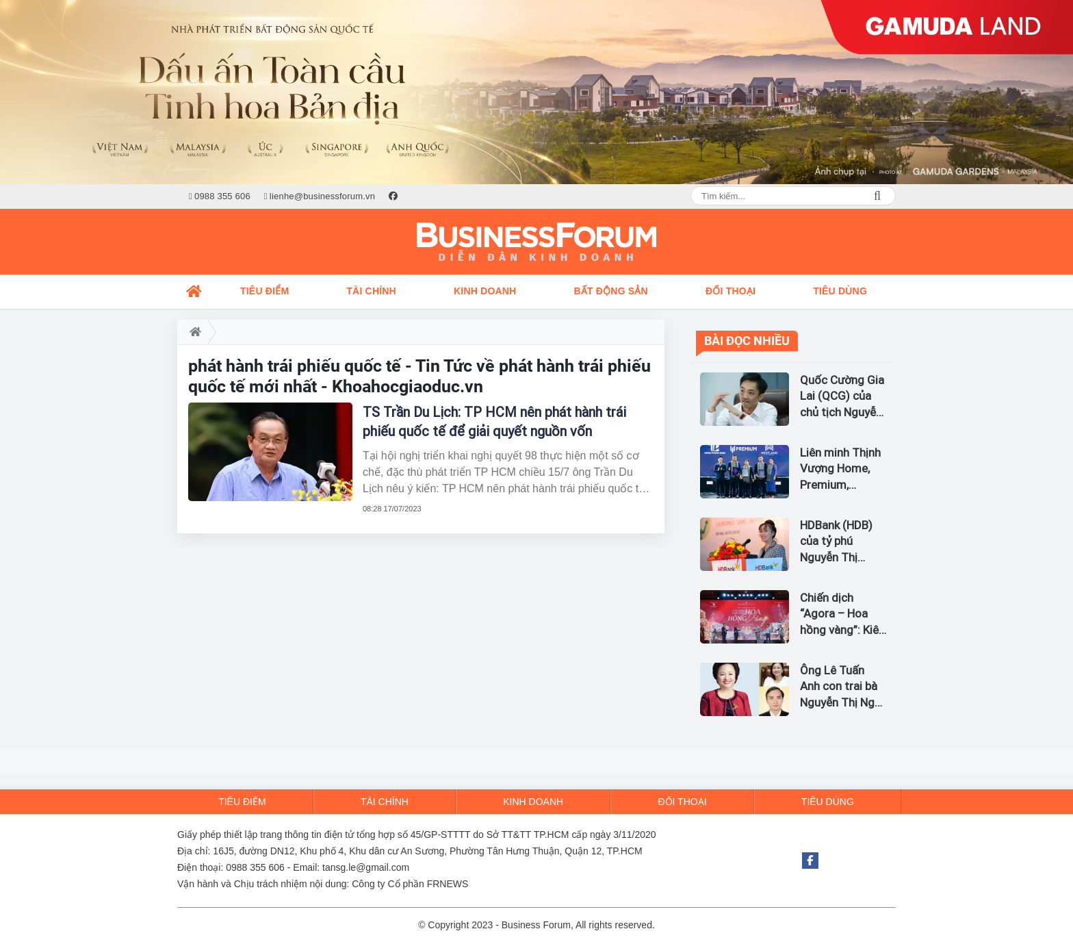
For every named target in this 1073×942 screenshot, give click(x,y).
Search (877, 195)
